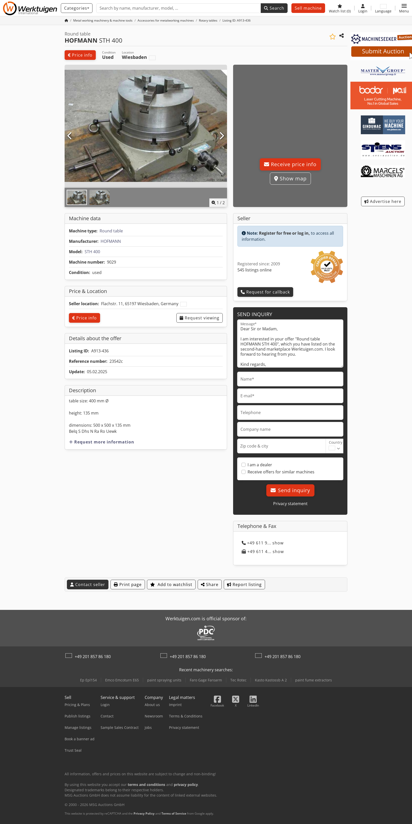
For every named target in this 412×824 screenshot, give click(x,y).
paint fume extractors (313, 680)
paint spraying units (164, 680)
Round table (111, 231)
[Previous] (70, 136)
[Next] (221, 136)
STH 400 (92, 251)
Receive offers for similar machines (281, 472)
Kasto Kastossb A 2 (271, 680)
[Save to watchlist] (332, 36)
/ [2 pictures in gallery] (218, 202)
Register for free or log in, (284, 233)
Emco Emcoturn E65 (122, 680)
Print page (128, 584)
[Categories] (76, 8)
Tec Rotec (238, 680)
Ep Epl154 (88, 680)
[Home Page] (66, 20)
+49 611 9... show (263, 543)
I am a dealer (260, 465)
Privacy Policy (144, 813)
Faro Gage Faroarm (206, 680)
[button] (404, 8)
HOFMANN (111, 241)
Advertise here (382, 201)
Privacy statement (290, 503)
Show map (290, 178)
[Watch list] (340, 8)
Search (274, 8)
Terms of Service (173, 813)
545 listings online (254, 270)
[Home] (103, 20)
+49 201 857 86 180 (93, 656)
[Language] (383, 8)
